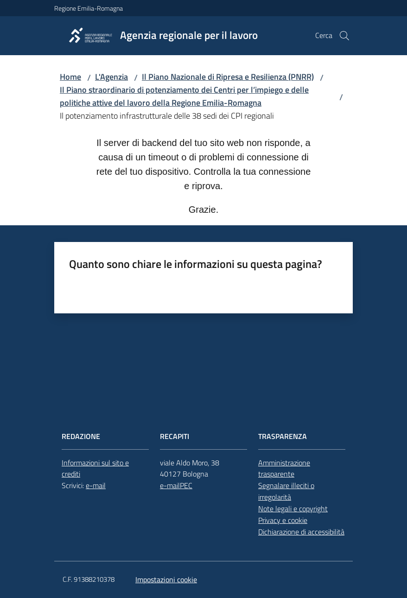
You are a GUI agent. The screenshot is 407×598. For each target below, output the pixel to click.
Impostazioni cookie (166, 579)
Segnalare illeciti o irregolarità (286, 491)
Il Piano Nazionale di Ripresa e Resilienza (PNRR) (228, 76)
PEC (186, 485)
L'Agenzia (111, 76)
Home (70, 76)
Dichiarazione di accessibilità (301, 531)
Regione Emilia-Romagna (88, 8)
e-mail (96, 485)
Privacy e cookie (282, 520)
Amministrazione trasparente (284, 468)
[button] (344, 35)
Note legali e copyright (293, 508)
